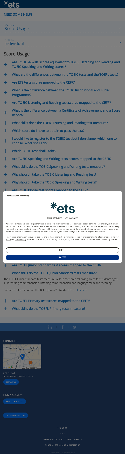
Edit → (62, 250)
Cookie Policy (20, 239)
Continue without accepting (17, 196)
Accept (62, 257)
